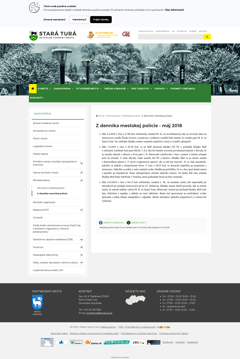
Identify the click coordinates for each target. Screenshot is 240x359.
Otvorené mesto (87, 88)
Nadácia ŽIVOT (41, 210)
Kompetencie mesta (44, 131)
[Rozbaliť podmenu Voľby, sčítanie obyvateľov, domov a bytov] (82, 263)
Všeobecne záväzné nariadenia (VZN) (53, 239)
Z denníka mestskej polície (52, 193)
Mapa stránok (162, 31)
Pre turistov (140, 88)
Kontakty (36, 97)
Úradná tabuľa (40, 154)
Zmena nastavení (54, 19)
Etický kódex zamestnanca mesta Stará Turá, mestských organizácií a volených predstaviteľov (57, 228)
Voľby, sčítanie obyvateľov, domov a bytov (55, 262)
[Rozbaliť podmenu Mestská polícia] (82, 180)
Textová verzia (146, 31)
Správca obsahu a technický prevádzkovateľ (94, 333)
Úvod (101, 115)
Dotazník (38, 217)
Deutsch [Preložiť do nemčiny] (203, 31)
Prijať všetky (101, 19)
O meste (43, 88)
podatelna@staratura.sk (99, 313)
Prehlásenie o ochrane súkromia (139, 333)
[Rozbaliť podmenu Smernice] (82, 247)
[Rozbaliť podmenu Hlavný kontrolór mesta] (82, 172)
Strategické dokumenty (45, 255)
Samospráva (62, 88)
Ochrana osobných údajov (173, 333)
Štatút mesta (40, 138)
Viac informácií (174, 9)
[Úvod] (33, 88)
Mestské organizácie (44, 202)
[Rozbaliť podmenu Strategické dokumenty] (82, 255)
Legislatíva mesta (42, 146)
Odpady (160, 88)
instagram (192, 342)
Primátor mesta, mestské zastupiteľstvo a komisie (55, 163)
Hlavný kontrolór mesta (45, 172)
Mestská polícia (41, 180)
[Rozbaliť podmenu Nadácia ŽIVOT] (82, 210)
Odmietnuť (79, 19)
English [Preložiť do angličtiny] (192, 31)
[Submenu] (50, 88)
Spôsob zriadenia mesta (46, 123)
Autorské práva (59, 333)
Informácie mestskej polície (50, 188)
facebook (182, 31)
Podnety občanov (183, 88)
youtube (180, 342)
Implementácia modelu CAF (48, 270)
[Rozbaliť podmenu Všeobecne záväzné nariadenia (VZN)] (82, 239)
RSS (173, 31)
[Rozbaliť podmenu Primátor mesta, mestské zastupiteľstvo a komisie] (82, 163)
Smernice (38, 247)
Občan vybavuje (115, 88)
